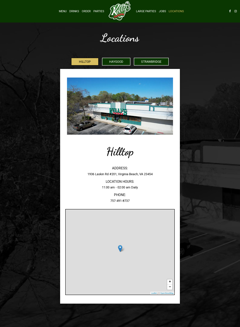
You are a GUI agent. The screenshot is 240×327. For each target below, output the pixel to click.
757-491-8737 (120, 201)
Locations (176, 11)
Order (86, 11)
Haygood (116, 61)
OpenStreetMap (167, 293)
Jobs (162, 11)
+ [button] (170, 282)
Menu (63, 11)
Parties (98, 11)
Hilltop (85, 61)
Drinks (74, 11)
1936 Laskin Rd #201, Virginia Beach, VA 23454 (120, 174)
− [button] (170, 287)
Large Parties (146, 11)
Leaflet (154, 293)
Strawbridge (151, 61)
